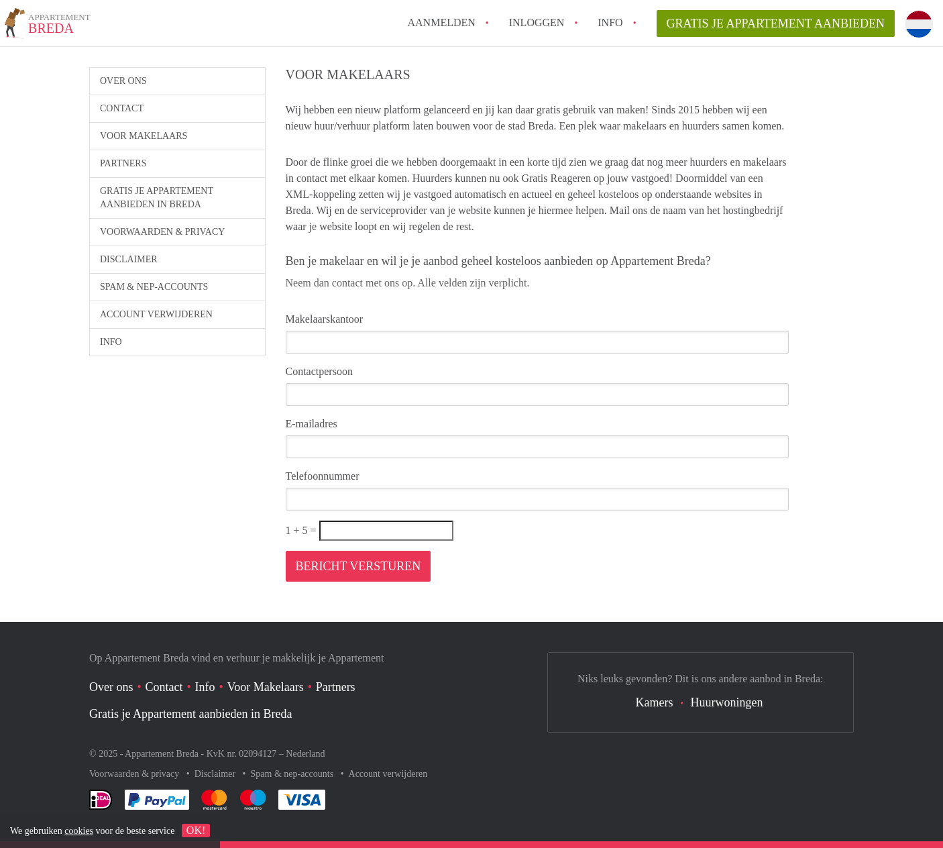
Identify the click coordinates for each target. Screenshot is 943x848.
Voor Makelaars (143, 136)
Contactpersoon (319, 371)
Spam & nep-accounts (154, 287)
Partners (123, 163)
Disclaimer (129, 259)
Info (610, 22)
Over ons (123, 81)
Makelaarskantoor (325, 319)
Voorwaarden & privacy (162, 232)
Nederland (305, 754)
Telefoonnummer (322, 476)
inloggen (537, 22)
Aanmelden (441, 22)
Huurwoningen (726, 702)
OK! (195, 830)
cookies (78, 831)
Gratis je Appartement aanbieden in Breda (156, 197)
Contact (122, 108)
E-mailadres (311, 423)
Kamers (654, 702)
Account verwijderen (156, 314)
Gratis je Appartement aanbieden (776, 23)
